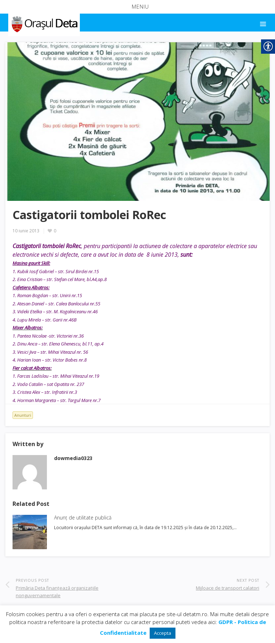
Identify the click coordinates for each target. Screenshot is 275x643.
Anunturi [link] (22, 415)
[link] (43, 23)
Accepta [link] (162, 633)
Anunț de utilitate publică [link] (82, 517)
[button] (137, 7)
